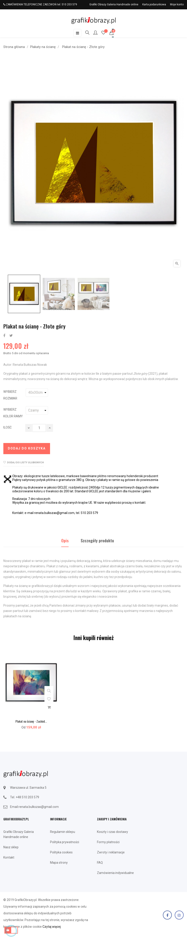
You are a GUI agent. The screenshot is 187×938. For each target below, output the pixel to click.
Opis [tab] (65, 540)
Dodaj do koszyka (27, 448)
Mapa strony (59, 862)
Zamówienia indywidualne (115, 873)
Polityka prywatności (64, 842)
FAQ (100, 862)
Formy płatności (108, 842)
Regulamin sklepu (62, 832)
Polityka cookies (61, 852)
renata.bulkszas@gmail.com (39, 807)
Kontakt (8, 857)
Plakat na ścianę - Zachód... (31, 721)
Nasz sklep (11, 847)
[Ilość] (39, 428)
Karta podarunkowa (154, 4)
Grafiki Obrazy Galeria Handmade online (113, 4)
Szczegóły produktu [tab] (97, 540)
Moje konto (177, 4)
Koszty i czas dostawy (112, 832)
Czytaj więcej (51, 926)
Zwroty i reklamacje (111, 852)
